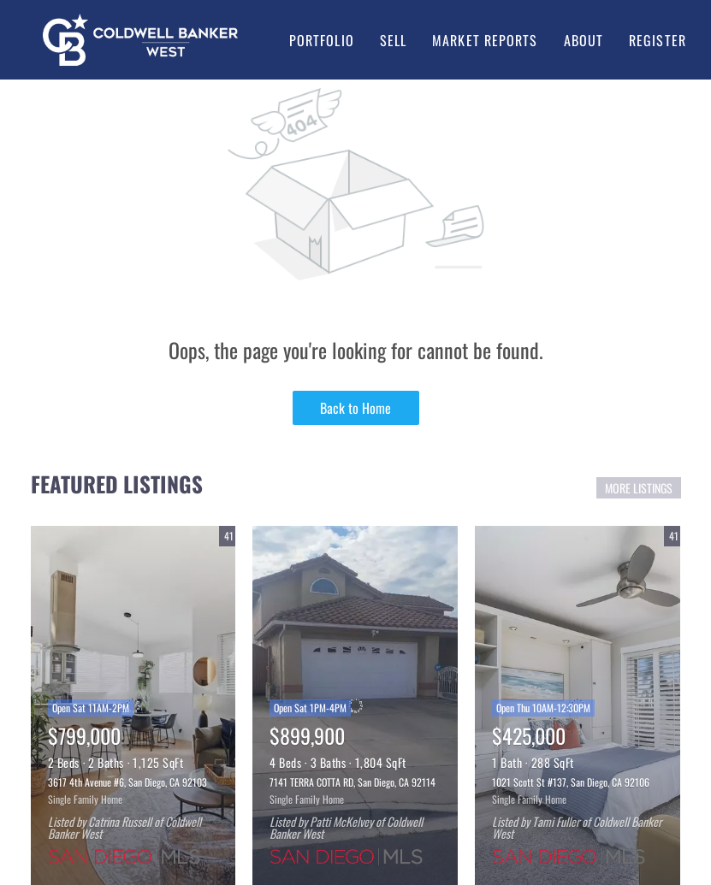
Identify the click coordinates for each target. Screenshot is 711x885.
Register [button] (657, 40)
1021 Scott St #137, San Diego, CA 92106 (570, 782)
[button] (140, 40)
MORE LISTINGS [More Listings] (638, 488)
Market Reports (484, 40)
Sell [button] (393, 40)
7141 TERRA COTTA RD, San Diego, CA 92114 (352, 782)
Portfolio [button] (321, 40)
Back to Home (355, 408)
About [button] (584, 40)
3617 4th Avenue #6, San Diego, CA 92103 (127, 782)
